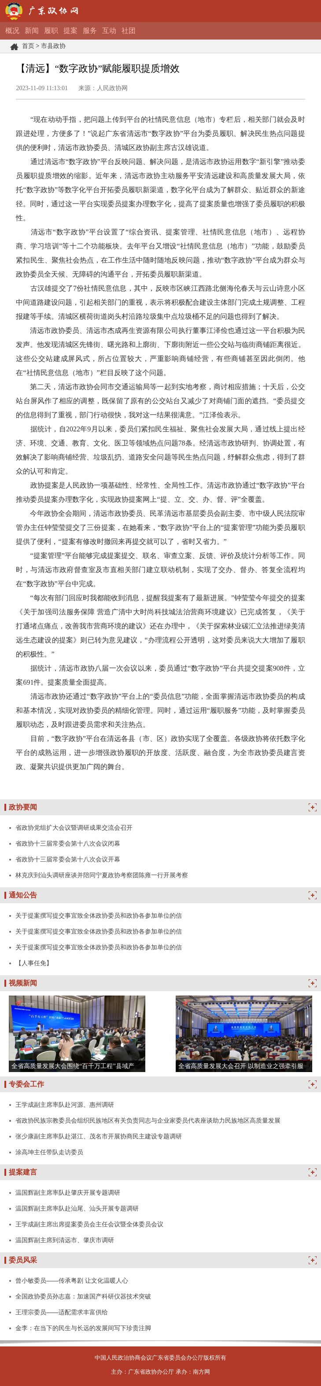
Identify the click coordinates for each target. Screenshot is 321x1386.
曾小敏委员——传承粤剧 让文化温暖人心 (71, 1280)
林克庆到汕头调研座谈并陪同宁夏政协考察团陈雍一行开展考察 (101, 875)
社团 (129, 30)
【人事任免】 (33, 963)
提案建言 (23, 1172)
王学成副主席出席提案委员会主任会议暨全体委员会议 (89, 1224)
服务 (90, 30)
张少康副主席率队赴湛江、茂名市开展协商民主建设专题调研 (98, 1136)
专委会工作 (26, 1084)
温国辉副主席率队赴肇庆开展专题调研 (67, 1192)
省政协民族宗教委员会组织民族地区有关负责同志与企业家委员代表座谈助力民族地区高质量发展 (147, 1120)
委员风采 (23, 1260)
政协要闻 (23, 807)
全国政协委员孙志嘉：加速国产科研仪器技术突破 (83, 1296)
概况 (12, 30)
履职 (51, 30)
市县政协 (53, 46)
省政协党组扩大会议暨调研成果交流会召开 (74, 827)
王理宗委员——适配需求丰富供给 (61, 1312)
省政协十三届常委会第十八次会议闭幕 (67, 843)
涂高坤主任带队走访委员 (49, 1152)
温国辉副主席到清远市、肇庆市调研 (64, 1240)
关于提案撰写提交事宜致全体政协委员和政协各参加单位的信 (98, 915)
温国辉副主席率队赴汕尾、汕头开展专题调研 (77, 1208)
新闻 (32, 30)
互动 (109, 30)
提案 (70, 30)
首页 (28, 46)
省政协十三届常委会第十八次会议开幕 (67, 859)
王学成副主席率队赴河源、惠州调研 (64, 1104)
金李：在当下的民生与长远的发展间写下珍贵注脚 (83, 1327)
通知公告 (23, 895)
